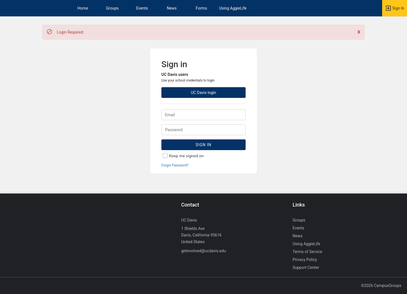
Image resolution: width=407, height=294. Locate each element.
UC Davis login (203, 92)
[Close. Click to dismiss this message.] (358, 32)
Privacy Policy (305, 259)
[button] (394, 8)
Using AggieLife (233, 8)
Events (142, 8)
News (172, 8)
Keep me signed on (186, 156)
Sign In (203, 144)
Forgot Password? (175, 165)
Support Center (306, 267)
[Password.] (203, 129)
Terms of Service (307, 251)
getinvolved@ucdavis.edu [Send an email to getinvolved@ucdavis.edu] (203, 251)
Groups (112, 8)
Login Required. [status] (70, 32)
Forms (201, 8)
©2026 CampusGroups (381, 285)
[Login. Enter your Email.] (203, 114)
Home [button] (82, 8)
